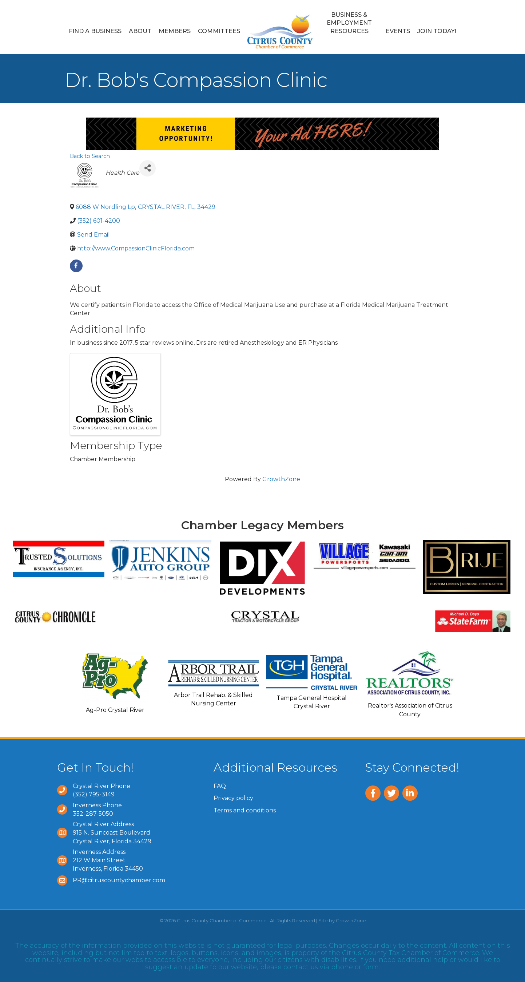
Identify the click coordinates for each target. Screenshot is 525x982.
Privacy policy (233, 798)
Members (175, 31)
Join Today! (436, 31)
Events (398, 31)
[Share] (147, 168)
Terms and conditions (245, 810)
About (140, 31)
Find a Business (95, 31)
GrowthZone (281, 479)
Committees (219, 31)
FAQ (220, 786)
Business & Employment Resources (349, 23)
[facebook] (76, 266)
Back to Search (90, 156)
